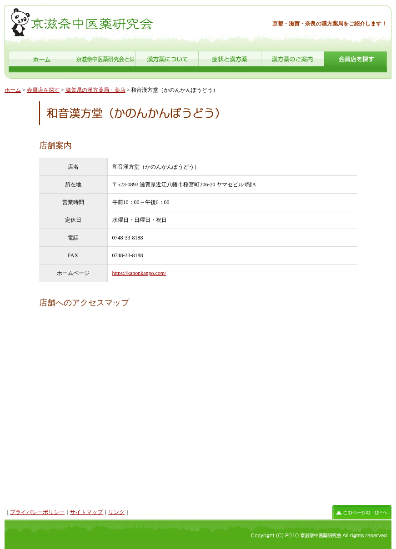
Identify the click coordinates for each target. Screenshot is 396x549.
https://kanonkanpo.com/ (139, 273)
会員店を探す (43, 90)
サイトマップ (86, 512)
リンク (116, 512)
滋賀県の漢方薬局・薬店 (95, 90)
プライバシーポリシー (37, 512)
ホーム (13, 90)
